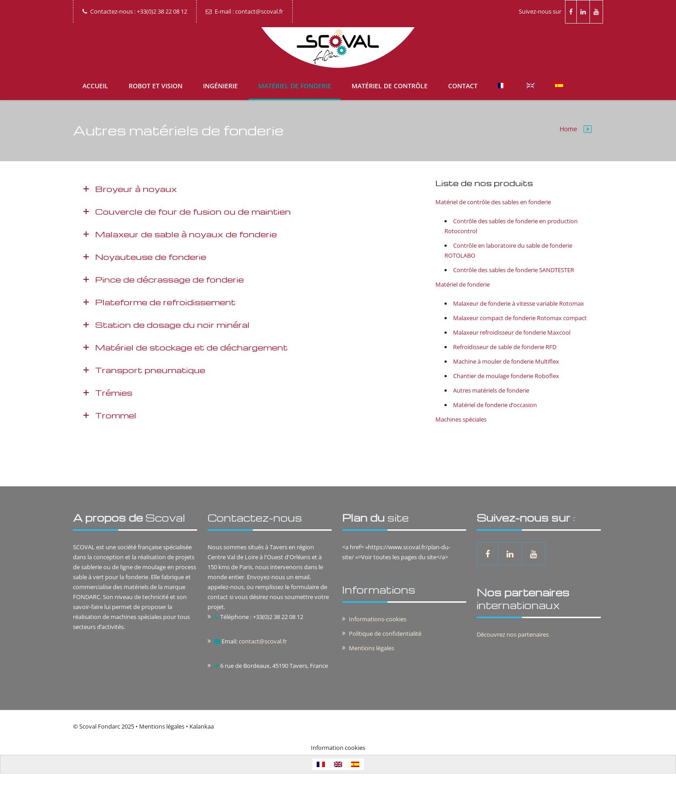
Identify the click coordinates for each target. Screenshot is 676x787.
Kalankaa (201, 726)
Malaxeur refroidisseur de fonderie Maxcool (511, 332)
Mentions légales (371, 648)
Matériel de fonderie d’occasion (495, 405)
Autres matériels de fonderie (491, 390)
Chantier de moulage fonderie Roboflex (506, 376)
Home (568, 129)
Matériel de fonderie (294, 86)
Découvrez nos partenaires (513, 634)
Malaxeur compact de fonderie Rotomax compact (520, 318)
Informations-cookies (377, 619)
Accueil (95, 86)
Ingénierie (220, 86)
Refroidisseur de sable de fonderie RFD (504, 347)
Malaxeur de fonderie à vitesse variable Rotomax (518, 303)
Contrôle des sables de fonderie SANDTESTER (513, 270)
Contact (463, 86)
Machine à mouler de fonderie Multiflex (506, 361)
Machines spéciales (461, 419)
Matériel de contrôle (390, 86)
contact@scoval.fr (263, 641)
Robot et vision (156, 86)
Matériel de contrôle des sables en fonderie (493, 202)
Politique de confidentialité (385, 633)
